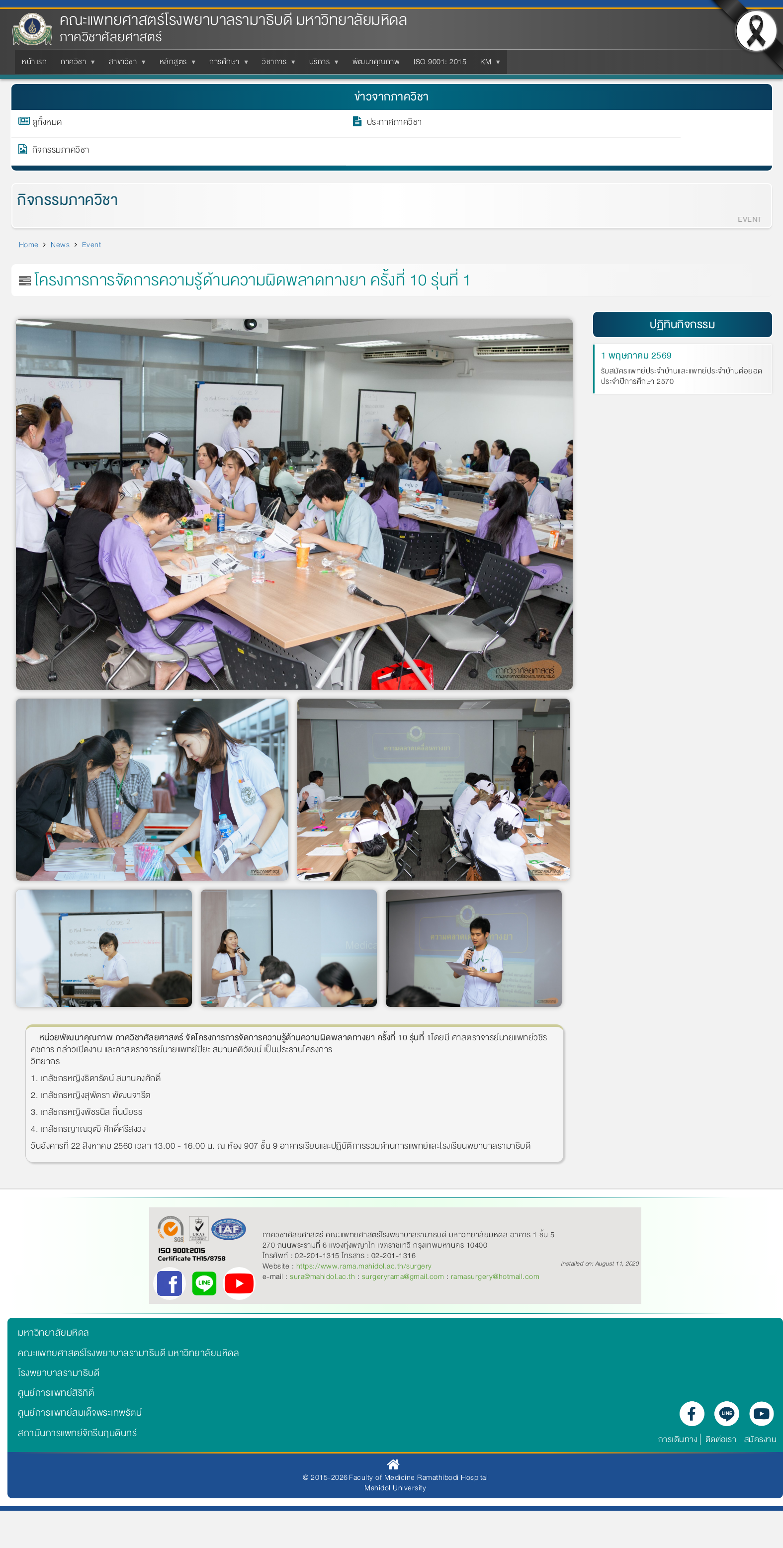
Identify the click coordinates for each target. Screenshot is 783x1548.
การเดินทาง (678, 1439)
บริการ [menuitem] (321, 64)
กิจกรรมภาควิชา (60, 151)
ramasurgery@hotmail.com (495, 1276)
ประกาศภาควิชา (394, 123)
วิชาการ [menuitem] (276, 64)
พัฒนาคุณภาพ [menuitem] (376, 61)
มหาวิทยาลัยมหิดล (53, 1333)
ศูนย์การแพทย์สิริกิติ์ (56, 1393)
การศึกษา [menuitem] (226, 64)
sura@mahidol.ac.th (322, 1276)
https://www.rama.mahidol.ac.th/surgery (364, 1266)
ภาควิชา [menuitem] (75, 64)
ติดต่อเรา (721, 1439)
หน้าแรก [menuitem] (34, 61)
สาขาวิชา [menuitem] (125, 64)
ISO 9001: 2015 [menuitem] (440, 61)
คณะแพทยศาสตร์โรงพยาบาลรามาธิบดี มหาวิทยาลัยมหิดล (233, 20)
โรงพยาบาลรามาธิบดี (58, 1373)
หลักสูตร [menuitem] (175, 64)
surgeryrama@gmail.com (403, 1276)
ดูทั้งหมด (47, 123)
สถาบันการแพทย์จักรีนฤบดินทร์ (77, 1433)
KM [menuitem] (487, 64)
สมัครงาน (760, 1439)
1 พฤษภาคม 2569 (636, 355)
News (60, 244)
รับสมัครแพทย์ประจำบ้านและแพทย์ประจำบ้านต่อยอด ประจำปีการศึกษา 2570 (682, 377)
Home (29, 244)
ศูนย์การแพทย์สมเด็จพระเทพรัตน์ (80, 1413)
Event (91, 244)
